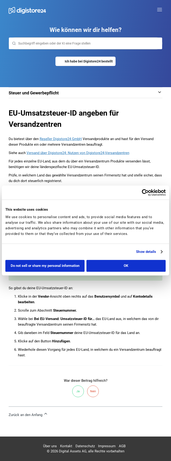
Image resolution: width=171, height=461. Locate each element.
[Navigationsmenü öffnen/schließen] (159, 10)
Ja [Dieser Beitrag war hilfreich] (78, 391)
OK (126, 266)
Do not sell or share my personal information (45, 266)
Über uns (50, 446)
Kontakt (66, 446)
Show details (146, 252)
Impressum (107, 446)
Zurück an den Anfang (28, 414)
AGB (122, 446)
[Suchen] (85, 43)
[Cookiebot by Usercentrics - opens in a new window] (145, 192)
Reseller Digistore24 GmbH (61, 139)
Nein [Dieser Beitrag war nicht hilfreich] (93, 391)
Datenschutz (85, 446)
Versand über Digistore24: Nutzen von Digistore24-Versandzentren (78, 153)
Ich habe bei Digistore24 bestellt (89, 61)
